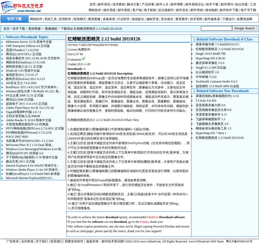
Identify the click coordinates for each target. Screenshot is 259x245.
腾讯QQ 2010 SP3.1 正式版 (24, 54)
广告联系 (12, 241)
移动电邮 (211, 10)
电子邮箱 (150, 10)
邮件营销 (197, 10)
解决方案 (133, 4)
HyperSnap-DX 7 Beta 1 (211, 133)
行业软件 (123, 19)
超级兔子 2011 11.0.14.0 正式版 (27, 103)
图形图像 (94, 19)
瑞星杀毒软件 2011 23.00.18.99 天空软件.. (34, 58)
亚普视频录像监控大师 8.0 (213, 110)
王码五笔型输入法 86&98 (23, 116)
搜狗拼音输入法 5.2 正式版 (24, 66)
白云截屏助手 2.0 (207, 72)
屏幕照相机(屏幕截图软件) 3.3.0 (217, 96)
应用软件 (65, 19)
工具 (253, 4)
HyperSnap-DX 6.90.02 (210, 58)
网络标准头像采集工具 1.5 (213, 128)
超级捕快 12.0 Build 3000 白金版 (217, 86)
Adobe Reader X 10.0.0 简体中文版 (29, 120)
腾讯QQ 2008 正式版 (20, 99)
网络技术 (95, 10)
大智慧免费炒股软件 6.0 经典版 (27, 124)
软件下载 (212, 4)
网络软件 (36, 19)
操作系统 (109, 10)
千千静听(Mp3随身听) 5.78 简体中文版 (32, 157)
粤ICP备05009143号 (239, 241)
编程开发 (152, 19)
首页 (93, 4)
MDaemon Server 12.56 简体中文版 (29, 42)
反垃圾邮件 (166, 10)
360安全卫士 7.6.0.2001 (21, 83)
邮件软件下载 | (230, 10)
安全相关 (167, 19)
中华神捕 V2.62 (206, 77)
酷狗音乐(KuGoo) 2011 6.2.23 (25, 79)
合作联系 (27, 241)
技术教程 (119, 4)
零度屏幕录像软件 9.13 (211, 114)
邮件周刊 (227, 4)
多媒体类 (109, 19)
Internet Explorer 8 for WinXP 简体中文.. (32, 165)
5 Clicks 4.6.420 (206, 100)
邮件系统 (124, 10)
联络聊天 (80, 19)
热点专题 (241, 4)
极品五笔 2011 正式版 (20, 161)
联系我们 (56, 241)
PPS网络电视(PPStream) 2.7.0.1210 (29, 132)
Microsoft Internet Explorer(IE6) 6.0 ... (30, 178)
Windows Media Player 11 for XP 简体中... (33, 170)
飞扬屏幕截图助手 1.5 (210, 119)
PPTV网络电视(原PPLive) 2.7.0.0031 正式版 (35, 128)
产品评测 (148, 4)
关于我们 (42, 241)
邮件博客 (177, 4)
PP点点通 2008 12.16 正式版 (24, 95)
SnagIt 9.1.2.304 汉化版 (211, 67)
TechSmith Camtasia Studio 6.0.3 (216, 81)
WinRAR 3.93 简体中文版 (23, 70)
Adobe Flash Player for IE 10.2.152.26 (30, 108)
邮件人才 (162, 4)
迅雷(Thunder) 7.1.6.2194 (22, 50)
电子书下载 (248, 10)
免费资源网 (244, 19)
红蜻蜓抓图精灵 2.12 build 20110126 (98, 28)
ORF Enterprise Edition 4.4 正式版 (28, 46)
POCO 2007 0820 (17, 136)
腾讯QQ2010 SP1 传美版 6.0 (24, 153)
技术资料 (196, 19)
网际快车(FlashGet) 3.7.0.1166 (25, 62)
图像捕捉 (51, 28)
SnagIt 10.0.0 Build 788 (210, 53)
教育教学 (182, 19)
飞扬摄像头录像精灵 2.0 (212, 124)
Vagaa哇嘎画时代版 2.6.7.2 (23, 112)
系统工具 (50, 19)
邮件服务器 (212, 19)
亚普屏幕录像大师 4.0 (210, 105)
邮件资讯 (104, 4)
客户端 (137, 10)
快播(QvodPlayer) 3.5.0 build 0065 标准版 (33, 174)
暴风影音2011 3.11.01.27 (22, 75)
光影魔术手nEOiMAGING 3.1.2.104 (29, 141)
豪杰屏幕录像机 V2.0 (210, 63)
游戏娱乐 (138, 19)
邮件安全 (182, 10)
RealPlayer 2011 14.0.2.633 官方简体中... (32, 87)
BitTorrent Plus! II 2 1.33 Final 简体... (30, 145)
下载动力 (228, 19)
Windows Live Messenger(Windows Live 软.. (34, 149)
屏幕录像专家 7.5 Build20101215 (217, 44)
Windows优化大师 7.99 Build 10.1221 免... (33, 91)
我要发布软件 (74, 241)
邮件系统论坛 (194, 4)
